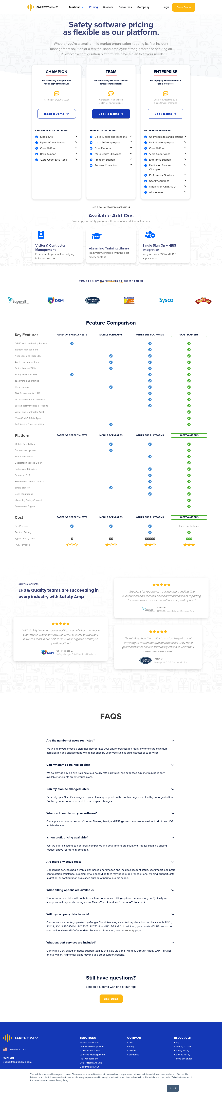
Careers (131, 1050)
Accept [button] (173, 1088)
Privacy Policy (181, 1050)
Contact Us (133, 1054)
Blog (176, 1042)
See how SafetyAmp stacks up (111, 207)
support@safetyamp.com (17, 1061)
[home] (42, 7)
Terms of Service (183, 1058)
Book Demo (184, 7)
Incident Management (92, 1046)
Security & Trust (182, 1046)
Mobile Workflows (89, 1042)
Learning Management (92, 1054)
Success (108, 7)
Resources (125, 7)
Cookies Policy (182, 1054)
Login (166, 7)
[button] (76, 7)
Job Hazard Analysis (91, 1062)
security (129, 930)
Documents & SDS (90, 1066)
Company (143, 7)
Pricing (93, 7)
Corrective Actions (90, 1050)
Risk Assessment (89, 1058)
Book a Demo (56, 114)
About (130, 1042)
